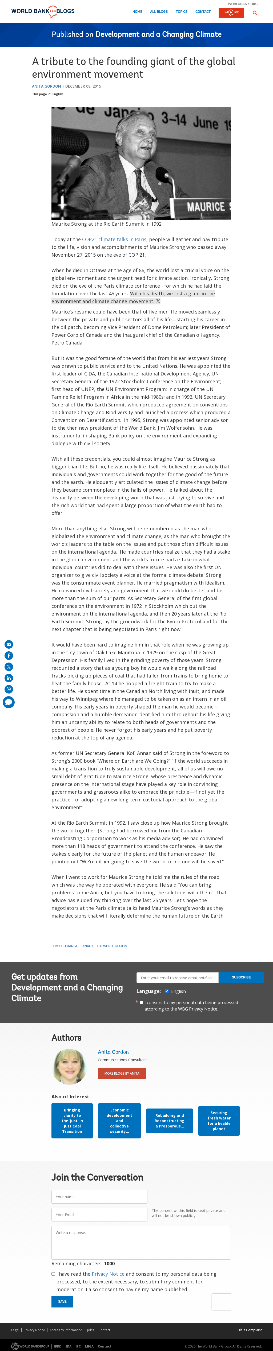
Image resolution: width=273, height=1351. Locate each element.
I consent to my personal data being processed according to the (191, 1006)
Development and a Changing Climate (158, 35)
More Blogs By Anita (122, 1073)
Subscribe (241, 977)
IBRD (58, 1346)
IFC (78, 1346)
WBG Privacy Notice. (198, 1009)
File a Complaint (250, 1330)
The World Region (112, 946)
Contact (203, 12)
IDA (68, 1346)
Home (137, 12)
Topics (181, 12)
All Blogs (159, 12)
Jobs (90, 1330)
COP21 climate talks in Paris (114, 239)
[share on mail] (9, 644)
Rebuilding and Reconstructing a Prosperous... (169, 1121)
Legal (15, 1330)
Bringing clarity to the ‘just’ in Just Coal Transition (72, 1120)
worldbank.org (243, 3)
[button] (255, 12)
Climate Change (64, 946)
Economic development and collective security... (119, 1120)
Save (62, 1301)
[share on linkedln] (9, 678)
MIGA (89, 1346)
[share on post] (9, 667)
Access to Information (66, 1330)
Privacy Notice (108, 1274)
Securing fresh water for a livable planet (219, 1120)
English (58, 94)
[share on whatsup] (9, 689)
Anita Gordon (46, 86)
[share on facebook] (9, 655)
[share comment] (9, 702)
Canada (87, 946)
